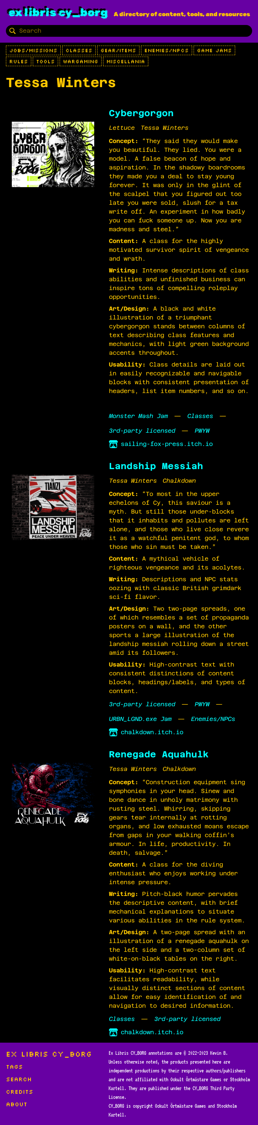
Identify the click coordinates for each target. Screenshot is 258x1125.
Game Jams (214, 50)
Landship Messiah (156, 466)
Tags (14, 1066)
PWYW (202, 430)
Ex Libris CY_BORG (58, 12)
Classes (79, 50)
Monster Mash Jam (138, 416)
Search (19, 1079)
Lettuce (122, 127)
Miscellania (125, 61)
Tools (45, 61)
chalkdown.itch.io (146, 732)
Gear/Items (118, 50)
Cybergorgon (141, 113)
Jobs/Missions (33, 50)
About (16, 1104)
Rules (18, 61)
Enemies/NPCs (166, 50)
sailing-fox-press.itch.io (161, 444)
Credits (19, 1091)
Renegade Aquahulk (159, 754)
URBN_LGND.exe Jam (140, 718)
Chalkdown (179, 480)
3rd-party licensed (142, 430)
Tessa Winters (164, 127)
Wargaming (80, 61)
